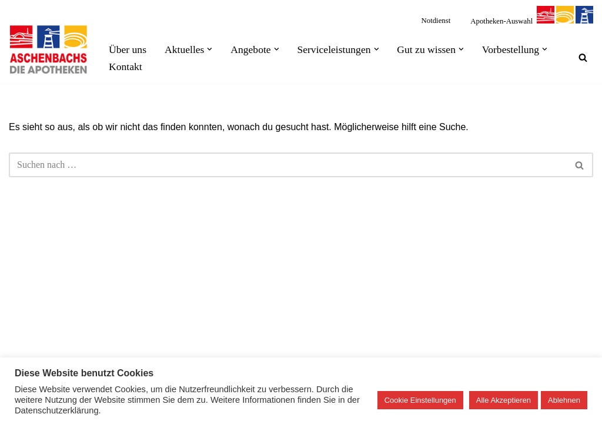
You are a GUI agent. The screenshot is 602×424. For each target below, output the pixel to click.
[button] (209, 49)
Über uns (127, 49)
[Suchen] (582, 57)
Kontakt (125, 66)
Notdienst (436, 20)
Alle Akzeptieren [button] (503, 400)
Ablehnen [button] (564, 400)
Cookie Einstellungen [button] (420, 400)
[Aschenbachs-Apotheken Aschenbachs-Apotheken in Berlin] (49, 49)
